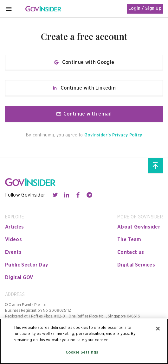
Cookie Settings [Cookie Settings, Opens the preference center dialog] (82, 352)
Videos (13, 239)
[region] (84, 341)
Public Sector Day (26, 264)
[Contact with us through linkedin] (66, 195)
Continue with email (84, 113)
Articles (14, 226)
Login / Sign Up (144, 8)
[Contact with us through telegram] (89, 195)
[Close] (158, 329)
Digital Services (136, 264)
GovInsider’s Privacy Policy (113, 135)
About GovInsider (138, 226)
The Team (129, 239)
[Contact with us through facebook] (78, 195)
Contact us (130, 252)
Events (13, 252)
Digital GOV (19, 277)
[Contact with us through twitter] (55, 195)
